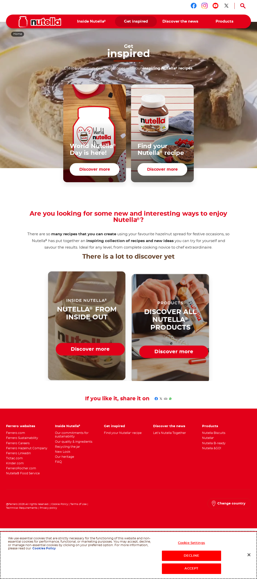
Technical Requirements (22, 511)
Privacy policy (48, 511)
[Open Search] (243, 6)
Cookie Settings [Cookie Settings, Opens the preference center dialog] (191, 543)
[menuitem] (91, 21)
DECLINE (191, 555)
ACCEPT (191, 568)
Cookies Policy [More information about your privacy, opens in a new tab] (44, 548)
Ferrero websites (20, 429)
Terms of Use (78, 507)
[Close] (248, 554)
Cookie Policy (59, 507)
